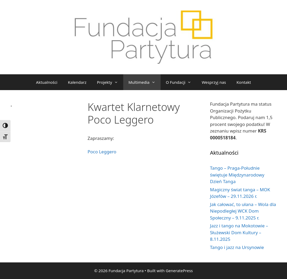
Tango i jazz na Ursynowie (237, 247)
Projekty (110, 82)
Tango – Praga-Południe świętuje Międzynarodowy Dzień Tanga (237, 174)
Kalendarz (77, 82)
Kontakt (243, 82)
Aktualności (46, 82)
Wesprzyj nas (214, 82)
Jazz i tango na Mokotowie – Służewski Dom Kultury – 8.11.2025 (239, 232)
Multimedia (144, 82)
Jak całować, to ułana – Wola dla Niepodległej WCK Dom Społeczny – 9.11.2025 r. (243, 211)
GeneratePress (179, 270)
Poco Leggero (102, 152)
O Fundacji (181, 82)
